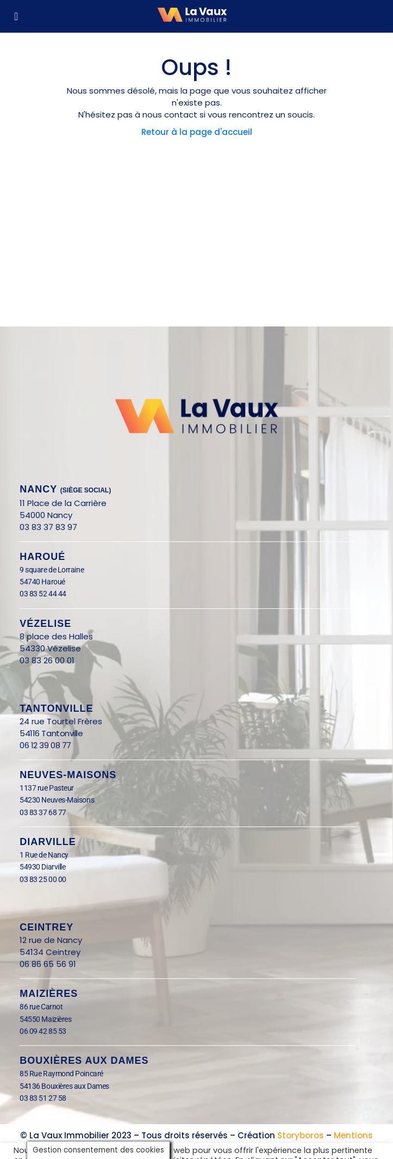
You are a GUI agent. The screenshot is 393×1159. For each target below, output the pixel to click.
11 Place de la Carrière (63, 503)
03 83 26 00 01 (47, 660)
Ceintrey (46, 927)
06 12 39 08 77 (45, 745)
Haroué (42, 556)
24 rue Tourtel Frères (61, 721)
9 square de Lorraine (52, 569)
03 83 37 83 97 (48, 527)
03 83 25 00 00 (43, 879)
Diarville (48, 841)
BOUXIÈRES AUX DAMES (84, 1060)
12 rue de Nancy (51, 940)
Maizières (49, 993)
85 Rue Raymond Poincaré (61, 1073)
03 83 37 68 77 (43, 812)
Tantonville (56, 708)
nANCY (65, 489)
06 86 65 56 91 (48, 964)
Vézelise (45, 623)
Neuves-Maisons (68, 774)
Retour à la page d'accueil (196, 132)
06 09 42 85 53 (43, 1031)
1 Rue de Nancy (44, 854)
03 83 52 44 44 (43, 593)
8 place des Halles (59, 636)
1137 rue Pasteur (47, 788)
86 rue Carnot (49, 1006)
